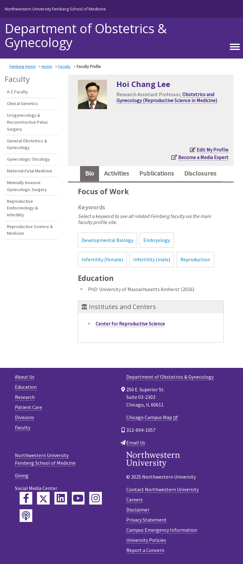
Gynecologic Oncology (28, 159)
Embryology (156, 240)
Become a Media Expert (203, 157)
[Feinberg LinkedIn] (60, 498)
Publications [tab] (156, 173)
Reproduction (195, 259)
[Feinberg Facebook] (26, 498)
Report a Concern (145, 550)
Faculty (64, 66)
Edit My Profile (212, 149)
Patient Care (28, 407)
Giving (21, 475)
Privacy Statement (146, 520)
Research (25, 397)
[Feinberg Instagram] (95, 498)
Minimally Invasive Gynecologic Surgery (27, 186)
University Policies (146, 540)
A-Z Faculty (17, 92)
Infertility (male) (151, 259)
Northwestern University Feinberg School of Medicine (55, 9)
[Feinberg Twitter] (43, 498)
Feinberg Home (22, 66)
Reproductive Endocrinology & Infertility (22, 208)
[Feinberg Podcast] (26, 515)
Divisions (24, 417)
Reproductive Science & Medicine (30, 230)
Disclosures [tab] (200, 173)
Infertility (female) (102, 259)
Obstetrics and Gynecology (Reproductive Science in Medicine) (166, 97)
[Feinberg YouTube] (78, 498)
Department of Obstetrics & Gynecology (86, 35)
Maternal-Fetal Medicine (29, 171)
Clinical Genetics (22, 103)
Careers (134, 499)
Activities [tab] (116, 173)
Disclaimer (137, 509)
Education (26, 387)
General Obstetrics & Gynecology (27, 144)
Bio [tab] (89, 173)
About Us (24, 377)
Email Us (135, 442)
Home (46, 66)
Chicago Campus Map (149, 417)
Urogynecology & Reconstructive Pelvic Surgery (27, 122)
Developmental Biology (107, 240)
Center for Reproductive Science (130, 323)
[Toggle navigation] (235, 46)
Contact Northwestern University (162, 489)
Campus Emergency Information (161, 530)
